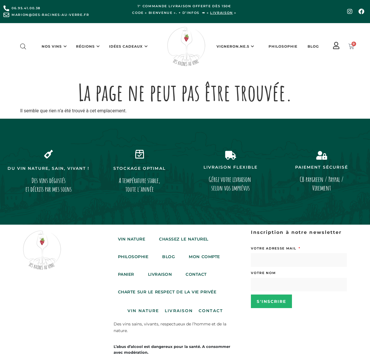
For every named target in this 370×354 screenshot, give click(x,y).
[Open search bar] (23, 46)
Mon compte (204, 256)
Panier (126, 274)
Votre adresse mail (274, 248)
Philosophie (283, 46)
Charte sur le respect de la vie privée (167, 292)
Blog (313, 46)
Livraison (160, 274)
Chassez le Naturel (183, 239)
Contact (196, 274)
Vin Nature (131, 239)
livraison (221, 13)
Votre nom (263, 273)
